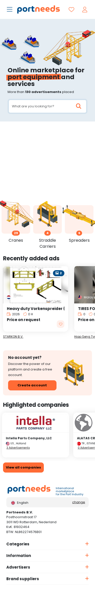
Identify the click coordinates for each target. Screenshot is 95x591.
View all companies (23, 467)
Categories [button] (17, 544)
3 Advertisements (18, 448)
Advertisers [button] (18, 567)
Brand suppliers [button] (22, 578)
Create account (32, 385)
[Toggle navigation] (10, 10)
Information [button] (18, 555)
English (19, 502)
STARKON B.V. (13, 336)
